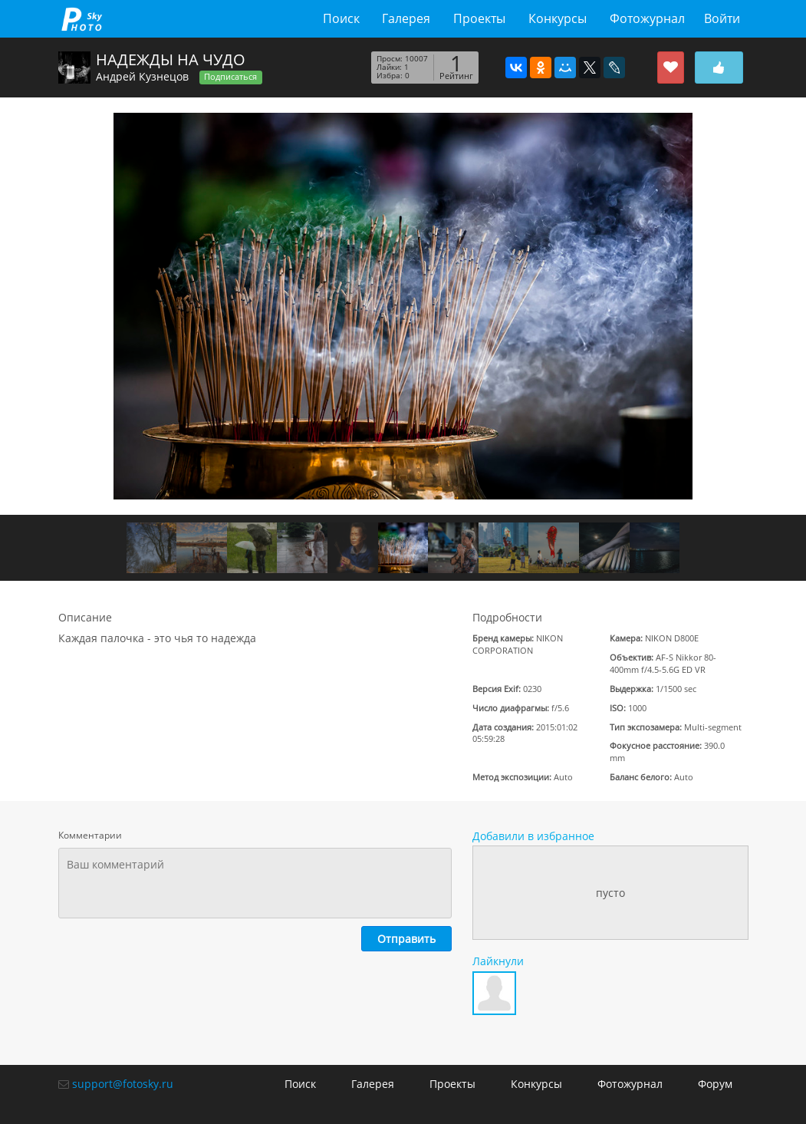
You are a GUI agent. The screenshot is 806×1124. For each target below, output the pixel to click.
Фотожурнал (647, 18)
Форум (715, 1083)
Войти (722, 18)
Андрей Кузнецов (142, 76)
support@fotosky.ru (122, 1083)
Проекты (479, 18)
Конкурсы (557, 18)
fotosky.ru (81, 18)
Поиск (341, 18)
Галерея (406, 18)
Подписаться (230, 76)
